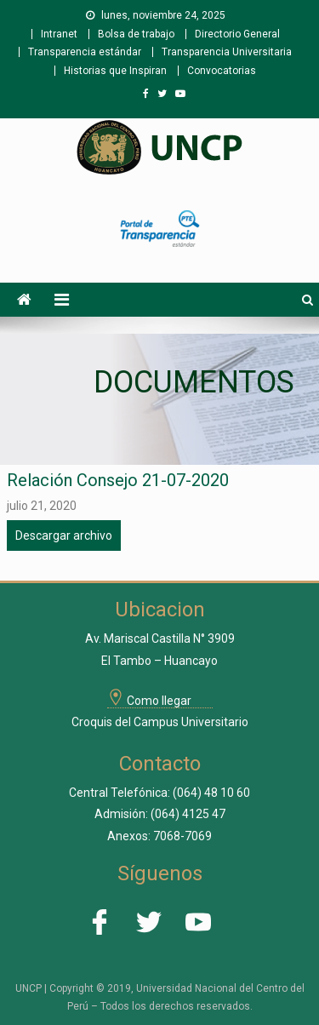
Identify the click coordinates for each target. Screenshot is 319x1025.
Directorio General (237, 34)
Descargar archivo (63, 535)
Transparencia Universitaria (227, 52)
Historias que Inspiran (115, 71)
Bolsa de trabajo (136, 34)
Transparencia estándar (84, 52)
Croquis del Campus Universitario (159, 722)
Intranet (59, 34)
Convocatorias (221, 71)
